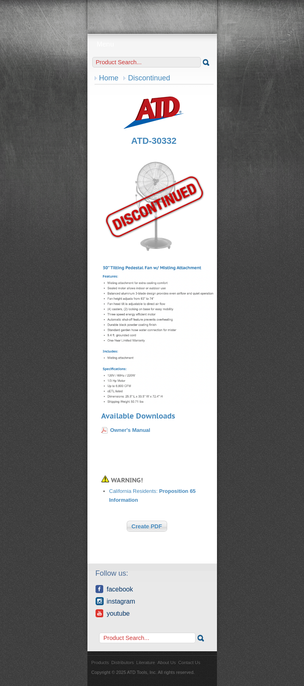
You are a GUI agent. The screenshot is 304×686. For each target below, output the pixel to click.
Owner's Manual (130, 430)
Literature (145, 662)
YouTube (113, 613)
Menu (152, 44)
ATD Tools (152, 14)
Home (109, 78)
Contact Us (189, 662)
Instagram (115, 601)
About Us (166, 662)
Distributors (122, 662)
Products (100, 662)
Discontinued (149, 78)
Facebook (114, 589)
